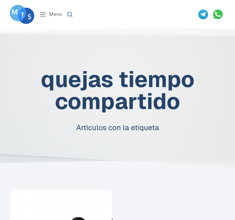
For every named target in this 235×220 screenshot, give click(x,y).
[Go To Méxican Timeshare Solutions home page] (22, 14)
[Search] (70, 14)
